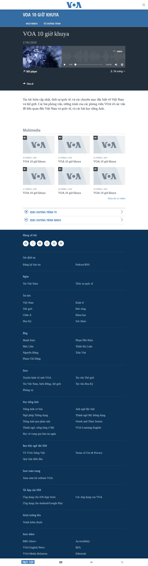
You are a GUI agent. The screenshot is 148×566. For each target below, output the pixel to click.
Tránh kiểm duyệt (32, 522)
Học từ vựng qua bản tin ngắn (39, 434)
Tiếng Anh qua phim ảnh (36, 421)
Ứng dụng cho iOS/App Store (39, 497)
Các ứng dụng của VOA (89, 497)
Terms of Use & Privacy (89, 453)
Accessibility (83, 541)
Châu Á (27, 315)
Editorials (81, 553)
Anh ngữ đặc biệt (85, 409)
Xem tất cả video (116, 198)
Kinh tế (80, 302)
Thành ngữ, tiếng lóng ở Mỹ (38, 427)
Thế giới (27, 309)
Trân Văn (81, 352)
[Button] (28, 85)
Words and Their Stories (89, 421)
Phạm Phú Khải (84, 340)
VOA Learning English (88, 427)
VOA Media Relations (35, 553)
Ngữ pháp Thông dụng (35, 415)
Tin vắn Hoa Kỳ (84, 384)
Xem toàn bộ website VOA (38, 478)
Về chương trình (52, 23)
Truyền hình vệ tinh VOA (37, 378)
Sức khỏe (81, 321)
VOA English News (34, 547)
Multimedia (32, 23)
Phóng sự (28, 390)
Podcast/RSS (83, 264)
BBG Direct (29, 541)
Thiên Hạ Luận (84, 346)
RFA (78, 547)
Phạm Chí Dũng (32, 359)
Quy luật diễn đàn (33, 459)
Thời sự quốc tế (84, 283)
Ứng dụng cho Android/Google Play (43, 503)
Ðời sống (81, 309)
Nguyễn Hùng (30, 352)
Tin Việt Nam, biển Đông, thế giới (42, 384)
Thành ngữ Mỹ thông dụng (90, 415)
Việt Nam (28, 302)
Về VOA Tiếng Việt (34, 453)
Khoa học (81, 315)
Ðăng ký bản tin (32, 264)
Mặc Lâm (28, 346)
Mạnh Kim (29, 340)
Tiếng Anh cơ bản (33, 409)
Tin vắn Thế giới (85, 378)
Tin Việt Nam (30, 283)
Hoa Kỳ (27, 321)
